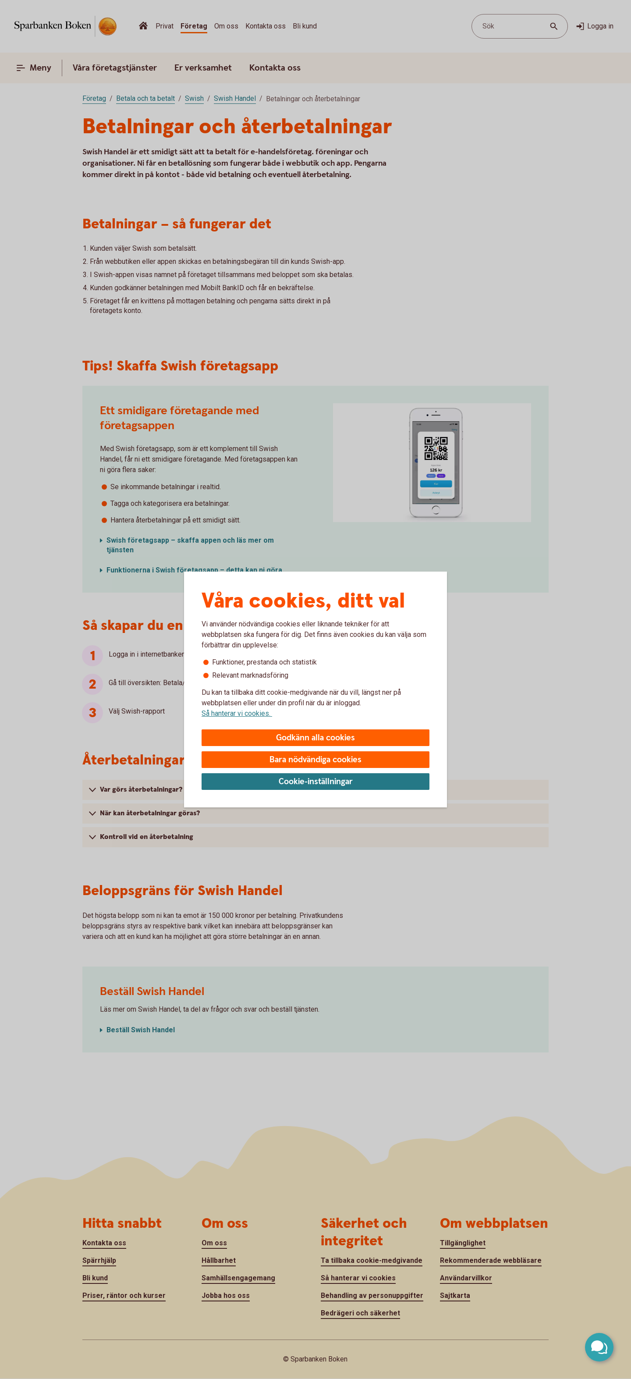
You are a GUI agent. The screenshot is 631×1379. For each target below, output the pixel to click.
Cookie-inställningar (316, 781)
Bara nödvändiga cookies (315, 759)
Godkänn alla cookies (315, 737)
